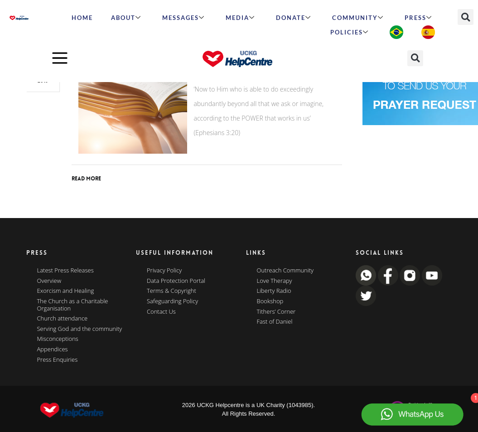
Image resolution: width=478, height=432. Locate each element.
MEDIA (240, 17)
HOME (82, 17)
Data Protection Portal (176, 281)
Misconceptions (57, 339)
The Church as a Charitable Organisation (72, 305)
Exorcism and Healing (65, 291)
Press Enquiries (57, 360)
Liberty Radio (274, 291)
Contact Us (161, 312)
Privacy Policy (164, 270)
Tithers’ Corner (276, 312)
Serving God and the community (79, 329)
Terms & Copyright (171, 291)
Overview (49, 281)
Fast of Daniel (275, 321)
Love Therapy (274, 281)
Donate (293, 17)
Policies (349, 32)
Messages (183, 17)
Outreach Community (285, 270)
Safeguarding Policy (172, 301)
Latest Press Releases (65, 270)
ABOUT (126, 17)
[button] (465, 17)
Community (358, 17)
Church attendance (62, 318)
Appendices (52, 349)
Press (418, 17)
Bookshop (270, 301)
